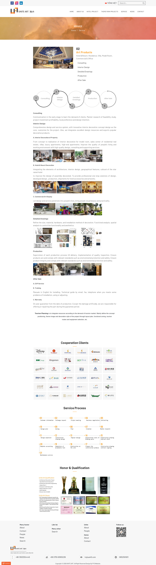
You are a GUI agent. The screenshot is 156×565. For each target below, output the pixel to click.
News (22, 537)
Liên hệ (55, 525)
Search (22, 541)
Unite (86, 525)
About (22, 527)
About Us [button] (80, 11)
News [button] (132, 11)
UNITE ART (70, 563)
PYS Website (96, 563)
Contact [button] (140, 11)
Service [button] (124, 11)
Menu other (56, 529)
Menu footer (24, 525)
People (22, 534)
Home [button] (72, 11)
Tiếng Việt (111, 3)
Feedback (6, 563)
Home (86, 535)
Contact (23, 531)
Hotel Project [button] (92, 11)
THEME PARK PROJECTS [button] (109, 11)
